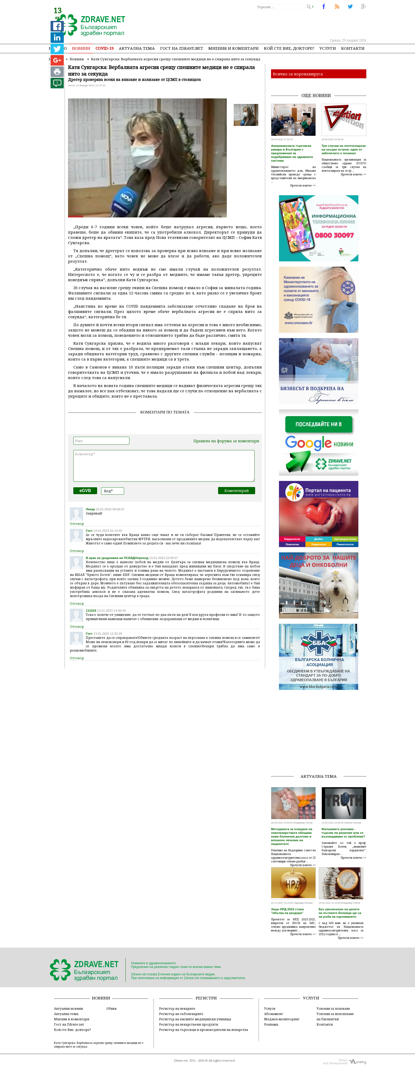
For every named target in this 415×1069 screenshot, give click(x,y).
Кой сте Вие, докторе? (289, 48)
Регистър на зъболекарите (181, 1014)
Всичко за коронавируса (298, 73)
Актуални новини (68, 1008)
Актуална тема (137, 48)
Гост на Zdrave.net (69, 1024)
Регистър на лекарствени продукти (188, 1024)
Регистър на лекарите (177, 1008)
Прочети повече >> (303, 185)
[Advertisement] (269, 24)
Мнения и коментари (233, 48)
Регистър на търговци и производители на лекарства (203, 1029)
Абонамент (273, 1014)
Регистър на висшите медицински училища (195, 1019)
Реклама (271, 1024)
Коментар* (164, 466)
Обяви (111, 1008)
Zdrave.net (181, 1060)
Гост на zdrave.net (181, 48)
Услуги (327, 48)
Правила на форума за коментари (226, 440)
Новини (81, 48)
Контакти (352, 48)
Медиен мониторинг (281, 1019)
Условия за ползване (333, 1008)
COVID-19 (105, 48)
